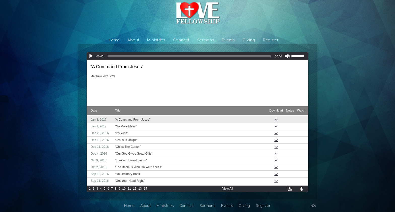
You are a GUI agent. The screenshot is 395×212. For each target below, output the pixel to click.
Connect (181, 40)
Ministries (156, 40)
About (133, 40)
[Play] (90, 56)
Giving (249, 40)
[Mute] (287, 56)
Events (228, 40)
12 (134, 188)
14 (145, 188)
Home (114, 40)
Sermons (205, 40)
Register (271, 40)
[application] (197, 56)
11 (129, 188)
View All (227, 188)
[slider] (189, 56)
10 (123, 188)
